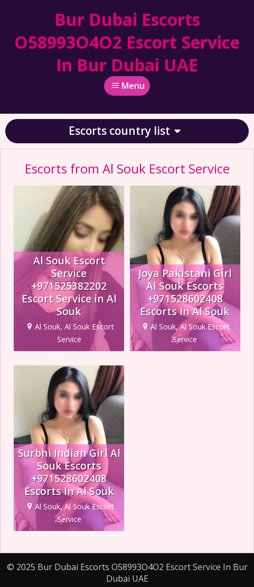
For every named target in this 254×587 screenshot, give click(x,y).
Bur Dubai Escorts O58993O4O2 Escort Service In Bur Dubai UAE (127, 42)
